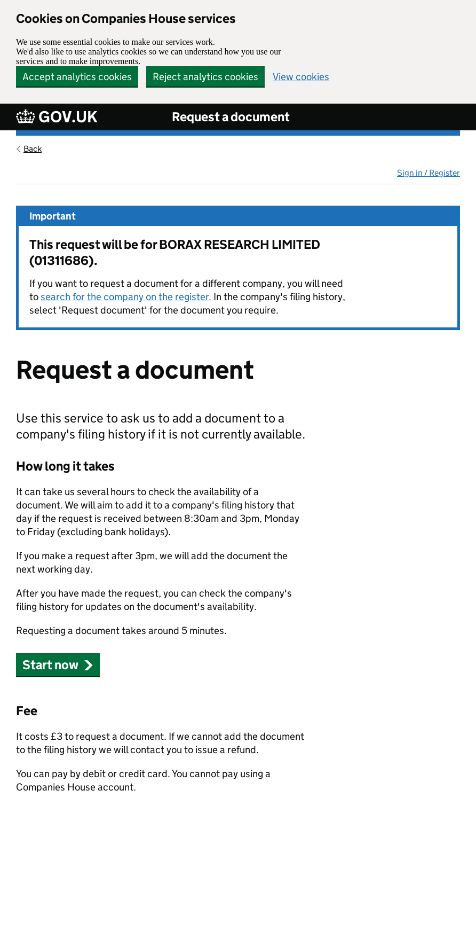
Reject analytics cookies (205, 77)
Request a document (231, 116)
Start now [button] (57, 664)
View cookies (301, 77)
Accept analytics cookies (77, 77)
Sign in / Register (428, 173)
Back (32, 149)
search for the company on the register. (126, 297)
